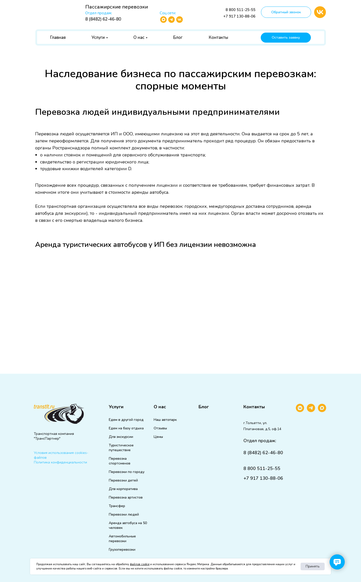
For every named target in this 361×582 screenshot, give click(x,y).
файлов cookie (139, 564)
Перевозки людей (124, 514)
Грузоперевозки (122, 549)
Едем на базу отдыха (126, 428)
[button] (286, 12)
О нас (138, 37)
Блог (178, 37)
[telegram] (311, 411)
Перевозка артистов (126, 497)
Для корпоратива (123, 489)
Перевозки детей (123, 480)
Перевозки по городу (126, 471)
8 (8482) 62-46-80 (103, 19)
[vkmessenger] (300, 411)
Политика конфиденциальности (60, 462)
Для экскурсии (121, 436)
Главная (58, 37)
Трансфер (117, 506)
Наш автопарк (165, 419)
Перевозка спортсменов (119, 461)
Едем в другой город (126, 419)
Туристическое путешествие (121, 447)
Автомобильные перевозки (122, 538)
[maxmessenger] (322, 411)
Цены (158, 436)
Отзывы (160, 428)
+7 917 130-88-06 (239, 16)
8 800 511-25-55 (240, 9)
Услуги (98, 37)
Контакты (218, 37)
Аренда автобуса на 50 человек (128, 525)
